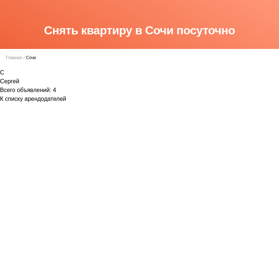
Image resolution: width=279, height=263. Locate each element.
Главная (14, 57)
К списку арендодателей (33, 99)
